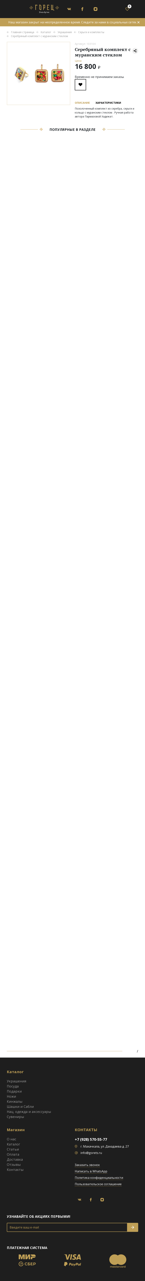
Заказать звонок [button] (87, 1165)
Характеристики (108, 102)
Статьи (13, 1149)
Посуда (13, 1086)
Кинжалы (14, 1101)
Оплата (13, 1154)
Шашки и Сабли (20, 1106)
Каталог (13, 1144)
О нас (11, 1139)
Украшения (16, 1081)
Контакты (15, 1169)
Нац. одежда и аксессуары (29, 1111)
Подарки (14, 1091)
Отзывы (14, 1164)
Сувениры (15, 1116)
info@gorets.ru (91, 1153)
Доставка (15, 1159)
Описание (82, 102)
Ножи (11, 1096)
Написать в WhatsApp (91, 1171)
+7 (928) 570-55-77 (91, 1139)
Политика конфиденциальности (99, 1178)
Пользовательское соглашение (98, 1184)
